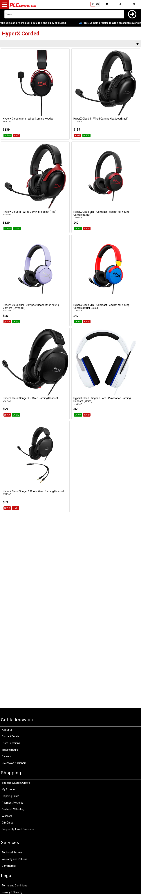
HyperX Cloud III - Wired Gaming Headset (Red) (29, 211)
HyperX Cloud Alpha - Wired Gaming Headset (28, 118)
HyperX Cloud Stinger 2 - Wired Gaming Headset (30, 398)
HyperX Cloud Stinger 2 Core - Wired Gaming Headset (33, 491)
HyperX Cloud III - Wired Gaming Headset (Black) (100, 118)
